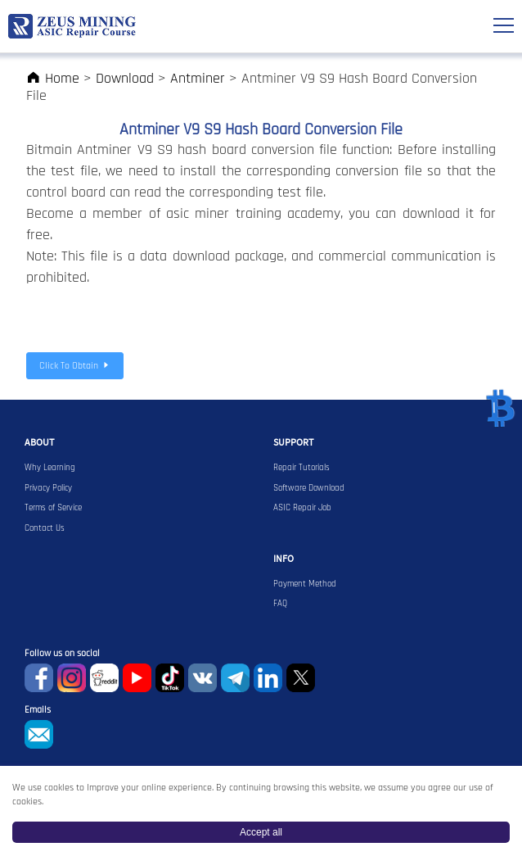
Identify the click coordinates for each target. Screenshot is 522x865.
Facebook (39, 677)
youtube (137, 677)
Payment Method (304, 584)
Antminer (197, 78)
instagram (71, 677)
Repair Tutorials (301, 467)
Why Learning (50, 467)
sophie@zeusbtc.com (39, 734)
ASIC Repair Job (302, 508)
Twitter (300, 677)
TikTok (169, 677)
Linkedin (268, 677)
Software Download (308, 488)
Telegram (235, 677)
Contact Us (45, 528)
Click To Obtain (74, 366)
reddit (104, 677)
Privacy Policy (48, 488)
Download (125, 78)
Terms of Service (53, 508)
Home (52, 78)
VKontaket (202, 677)
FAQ (280, 603)
